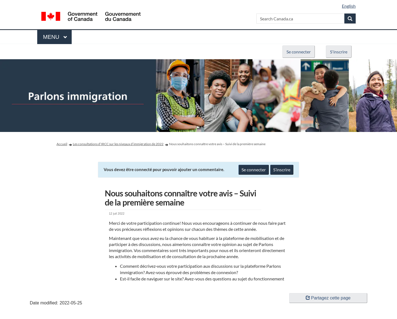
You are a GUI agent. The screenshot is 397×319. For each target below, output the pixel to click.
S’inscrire (281, 169)
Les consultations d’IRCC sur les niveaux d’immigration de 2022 (118, 144)
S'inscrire (338, 51)
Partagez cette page (328, 298)
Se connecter (298, 51)
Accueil (62, 144)
